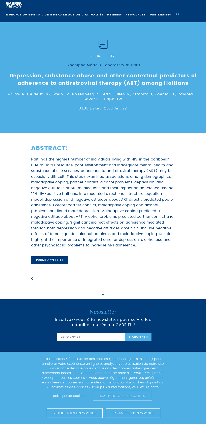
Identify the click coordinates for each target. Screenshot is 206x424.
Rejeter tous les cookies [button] (75, 413)
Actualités (94, 14)
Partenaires (160, 14)
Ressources (136, 14)
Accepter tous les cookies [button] (122, 395)
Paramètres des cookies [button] (133, 413)
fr (177, 14)
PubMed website (49, 259)
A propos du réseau (23, 14)
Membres (114, 14)
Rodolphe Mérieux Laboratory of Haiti (103, 65)
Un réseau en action (62, 14)
